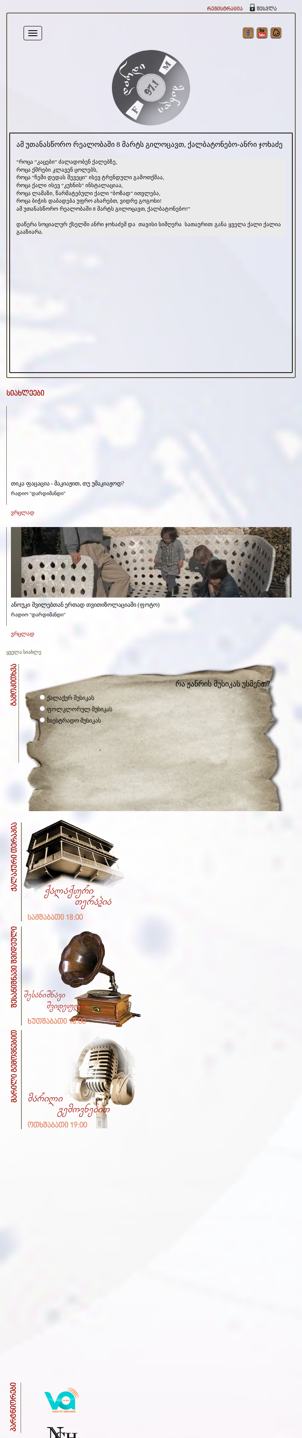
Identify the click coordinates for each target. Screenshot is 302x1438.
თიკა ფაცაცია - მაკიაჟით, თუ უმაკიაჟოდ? (67, 483)
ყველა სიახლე (23, 652)
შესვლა (267, 9)
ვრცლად (22, 512)
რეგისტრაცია (225, 9)
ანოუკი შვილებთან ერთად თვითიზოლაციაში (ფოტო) (85, 605)
